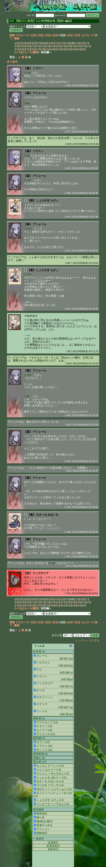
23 (42, 46)
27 (63, 46)
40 (52, 49)
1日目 (33, 35)
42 (63, 49)
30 (78, 46)
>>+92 (27, 375)
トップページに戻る (87, 640)
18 (17, 46)
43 (68, 49)
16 (81, 43)
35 (27, 49)
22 (37, 46)
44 (73, 49)
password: (70, 15)
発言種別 (38, 809)
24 (47, 46)
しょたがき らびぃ (47, 200)
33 (17, 49)
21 (32, 46)
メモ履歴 (32, 52)
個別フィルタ (18, 26)
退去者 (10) (39, 761)
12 (61, 43)
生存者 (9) (39, 651)
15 (76, 43)
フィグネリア (41, 573)
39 (47, 49)
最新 (17, 38)
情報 (12, 35)
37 (37, 49)
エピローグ (87, 35)
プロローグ (22, 35)
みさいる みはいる (47, 514)
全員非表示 (53, 845)
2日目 (40, 35)
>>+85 (27, 72)
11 (56, 43)
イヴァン (38, 68)
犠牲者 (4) (39, 718)
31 (83, 46)
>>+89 (27, 274)
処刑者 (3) (39, 738)
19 (22, 46)
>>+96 (51, 563)
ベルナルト (31, 315)
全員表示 (53, 842)
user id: (40, 15)
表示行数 (57, 635)
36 (32, 49)
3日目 (47, 35)
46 (83, 49)
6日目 (69, 35)
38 (42, 49)
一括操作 (38, 838)
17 (86, 43)
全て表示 (12, 61)
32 (88, 46)
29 (73, 46)
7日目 (77, 35)
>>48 (27, 103)
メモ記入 (21, 52)
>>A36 (28, 228)
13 (66, 43)
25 (52, 46)
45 (78, 49)
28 (68, 46)
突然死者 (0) (40, 753)
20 (27, 46)
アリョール (39, 93)
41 (58, 49)
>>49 (45, 357)
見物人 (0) (39, 757)
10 (51, 43)
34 (22, 49)
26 (58, 46)
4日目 (55, 35)
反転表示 (53, 849)
